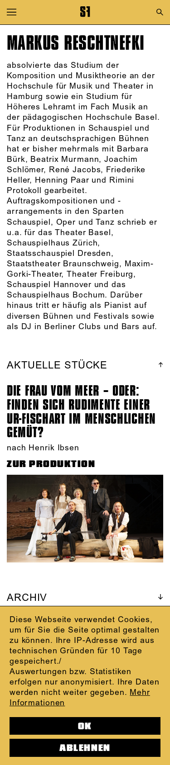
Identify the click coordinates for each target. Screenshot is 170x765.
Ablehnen (84, 748)
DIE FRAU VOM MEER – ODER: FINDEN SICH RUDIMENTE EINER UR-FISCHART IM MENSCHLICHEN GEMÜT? (81, 411)
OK (85, 726)
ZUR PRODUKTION (51, 464)
